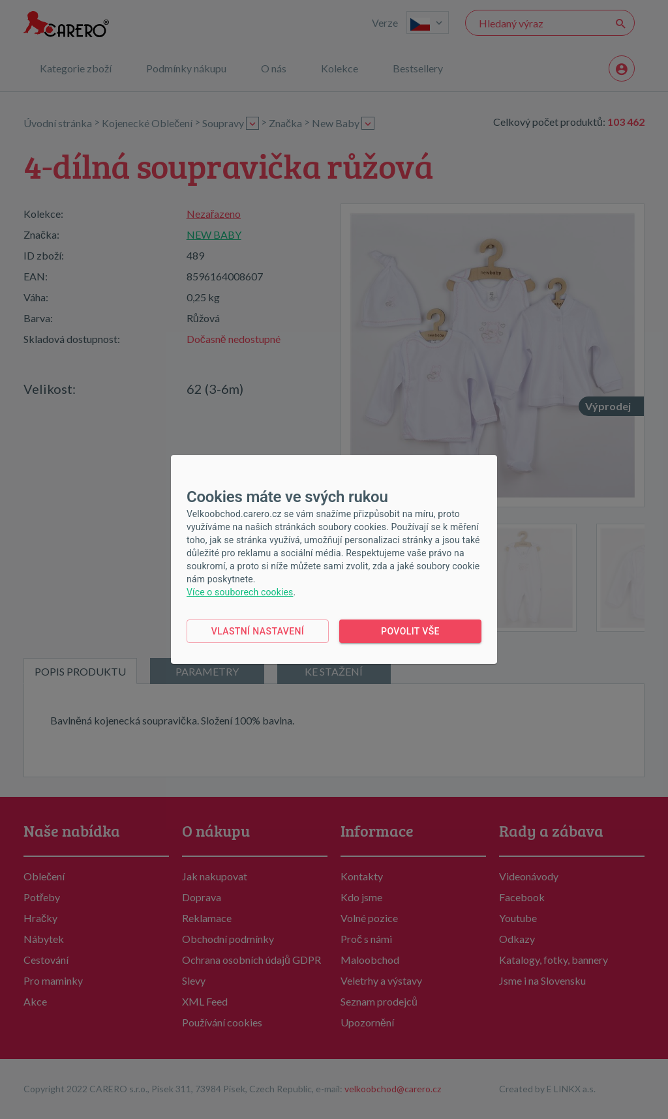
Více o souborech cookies (240, 592)
